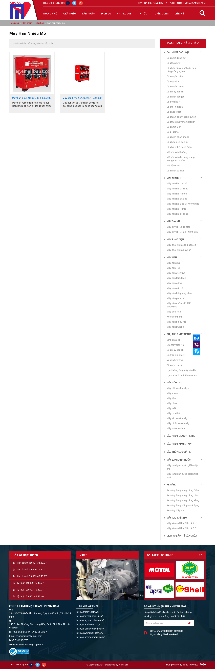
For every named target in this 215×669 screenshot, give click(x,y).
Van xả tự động (175, 360)
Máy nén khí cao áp (177, 198)
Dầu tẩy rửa (173, 81)
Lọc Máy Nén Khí (175, 345)
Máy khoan (172, 393)
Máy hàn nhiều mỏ (176, 321)
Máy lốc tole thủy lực (178, 418)
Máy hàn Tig (173, 268)
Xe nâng (172, 484)
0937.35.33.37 (39, 562)
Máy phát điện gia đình (179, 250)
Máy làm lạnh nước (179, 459)
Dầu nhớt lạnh (174, 127)
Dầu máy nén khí (175, 350)
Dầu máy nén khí (175, 91)
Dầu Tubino (173, 132)
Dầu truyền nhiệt (175, 76)
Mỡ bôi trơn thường (177, 152)
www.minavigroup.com (30, 644)
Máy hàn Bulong (175, 326)
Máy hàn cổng (174, 283)
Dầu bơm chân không (178, 137)
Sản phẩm (27, 23)
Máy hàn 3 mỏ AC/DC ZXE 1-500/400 (31, 98)
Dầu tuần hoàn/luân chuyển (181, 116)
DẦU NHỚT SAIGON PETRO (181, 436)
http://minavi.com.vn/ (87, 612)
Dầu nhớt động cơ (176, 58)
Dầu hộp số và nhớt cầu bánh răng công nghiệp (182, 70)
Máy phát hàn (174, 311)
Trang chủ (50, 13)
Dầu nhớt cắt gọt (175, 96)
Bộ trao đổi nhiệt (175, 355)
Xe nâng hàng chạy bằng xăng (183, 500)
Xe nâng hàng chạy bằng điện (183, 490)
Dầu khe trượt (174, 111)
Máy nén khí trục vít (177, 183)
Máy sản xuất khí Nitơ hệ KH (181, 523)
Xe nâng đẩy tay (175, 510)
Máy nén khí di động (177, 213)
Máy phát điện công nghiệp (181, 245)
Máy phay (172, 403)
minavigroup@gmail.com (29, 636)
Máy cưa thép (174, 413)
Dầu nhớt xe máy (175, 170)
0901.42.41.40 (36, 596)
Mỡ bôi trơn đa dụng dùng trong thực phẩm (181, 159)
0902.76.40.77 (36, 583)
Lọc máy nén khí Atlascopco (182, 375)
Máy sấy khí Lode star (178, 227)
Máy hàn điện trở (176, 273)
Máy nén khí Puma (176, 208)
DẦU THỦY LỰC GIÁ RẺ (179, 451)
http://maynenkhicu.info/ (89, 616)
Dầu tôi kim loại (175, 106)
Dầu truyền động (175, 86)
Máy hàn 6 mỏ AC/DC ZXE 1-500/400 (81, 98)
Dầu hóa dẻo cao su (177, 142)
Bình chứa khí (174, 340)
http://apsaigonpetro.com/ (90, 637)
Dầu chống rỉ (173, 101)
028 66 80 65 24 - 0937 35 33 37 (30, 632)
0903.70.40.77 (36, 589)
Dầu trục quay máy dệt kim (181, 122)
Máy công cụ (174, 382)
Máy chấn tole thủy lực (179, 423)
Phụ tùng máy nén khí (180, 334)
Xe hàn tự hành (175, 316)
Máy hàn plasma (175, 298)
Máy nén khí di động (177, 188)
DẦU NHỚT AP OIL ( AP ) (179, 444)
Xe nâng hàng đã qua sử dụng (183, 505)
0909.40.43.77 (39, 576)
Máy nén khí (174, 178)
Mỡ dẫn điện (173, 165)
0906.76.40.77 (39, 569)
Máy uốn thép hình (176, 428)
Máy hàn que (173, 263)
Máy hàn (40, 23)
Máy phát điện (175, 239)
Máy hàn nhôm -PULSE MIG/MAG (179, 305)
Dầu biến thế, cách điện (179, 147)
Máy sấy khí (174, 221)
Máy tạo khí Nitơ (177, 517)
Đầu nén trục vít (175, 365)
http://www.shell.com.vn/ (89, 633)
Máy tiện (171, 398)
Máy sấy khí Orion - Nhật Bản (182, 232)
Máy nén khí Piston (177, 193)
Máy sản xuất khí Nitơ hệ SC (181, 528)
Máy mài (171, 408)
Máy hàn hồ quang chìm (179, 293)
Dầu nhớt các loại (178, 52)
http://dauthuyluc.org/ (88, 624)
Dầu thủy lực (173, 63)
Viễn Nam (123, 664)
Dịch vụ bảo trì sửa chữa (182, 535)
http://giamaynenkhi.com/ (90, 628)
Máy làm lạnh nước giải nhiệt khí (182, 467)
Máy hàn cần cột (175, 288)
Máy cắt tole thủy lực (178, 388)
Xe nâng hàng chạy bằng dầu (182, 495)
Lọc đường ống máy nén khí (181, 370)
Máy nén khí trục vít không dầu (183, 203)
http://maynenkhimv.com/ (90, 620)
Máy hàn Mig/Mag (176, 278)
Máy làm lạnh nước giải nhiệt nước (182, 476)
